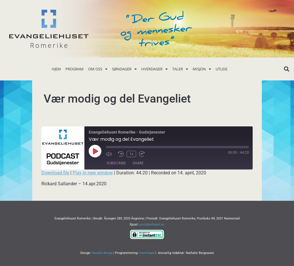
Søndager (124, 69)
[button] (286, 69)
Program (74, 69)
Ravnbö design (102, 253)
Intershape (146, 253)
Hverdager (154, 69)
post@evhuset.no (152, 224)
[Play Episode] (95, 151)
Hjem (56, 69)
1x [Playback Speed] (131, 154)
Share (138, 163)
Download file (55, 173)
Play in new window (93, 173)
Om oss (97, 69)
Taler (180, 69)
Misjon (202, 69)
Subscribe (116, 163)
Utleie (221, 69)
